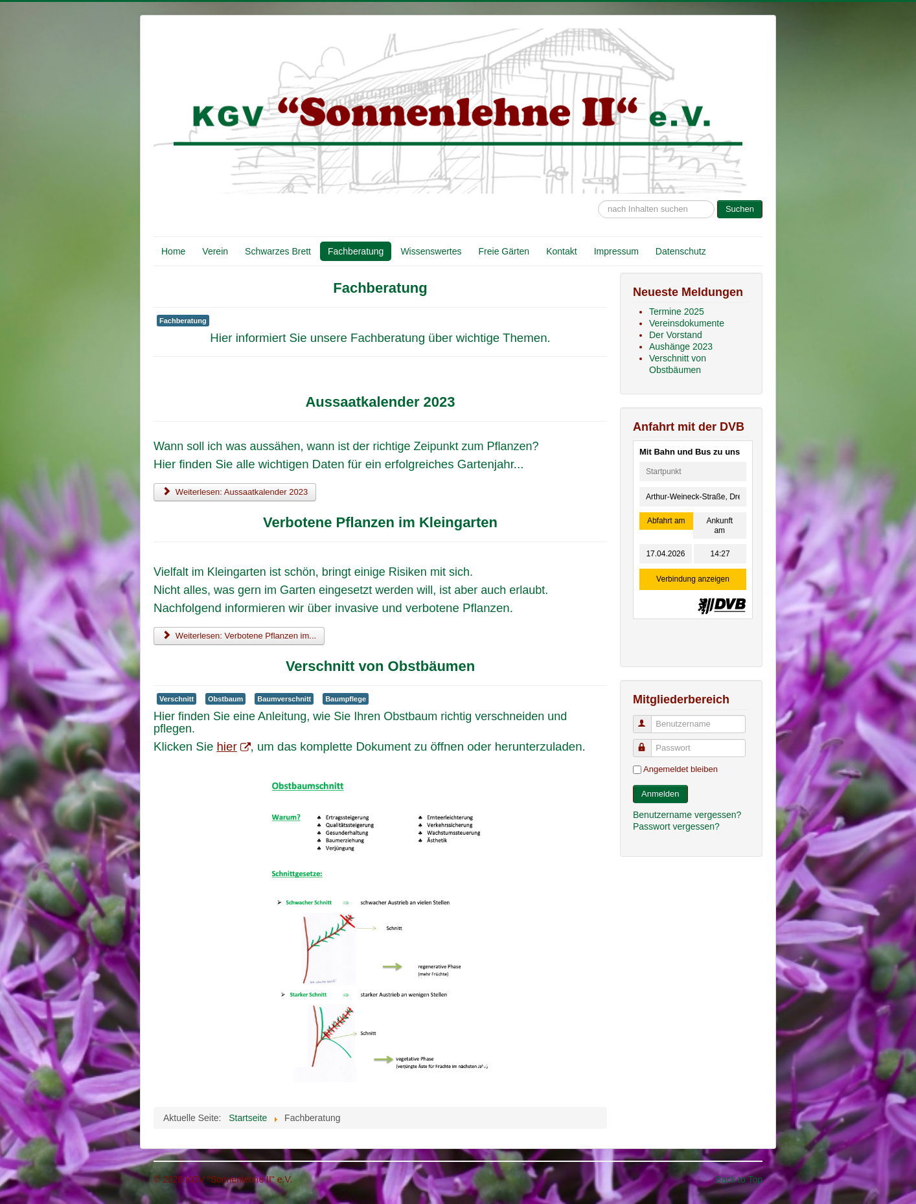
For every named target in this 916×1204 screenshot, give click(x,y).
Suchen (740, 209)
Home (173, 251)
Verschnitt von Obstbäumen (380, 666)
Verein (215, 251)
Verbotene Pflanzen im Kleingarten (380, 522)
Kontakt (561, 251)
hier (232, 746)
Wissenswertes (430, 251)
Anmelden (660, 794)
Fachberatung (356, 251)
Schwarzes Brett (278, 251)
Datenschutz (681, 251)
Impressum (616, 251)
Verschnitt (176, 699)
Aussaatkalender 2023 (380, 402)
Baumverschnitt (284, 699)
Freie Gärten (504, 251)
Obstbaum (225, 699)
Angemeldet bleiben (680, 769)
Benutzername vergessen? (687, 815)
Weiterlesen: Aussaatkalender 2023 (235, 492)
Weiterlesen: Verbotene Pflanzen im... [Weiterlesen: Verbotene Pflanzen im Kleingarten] (239, 636)
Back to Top (738, 1179)
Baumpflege (345, 699)
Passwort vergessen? (676, 826)
